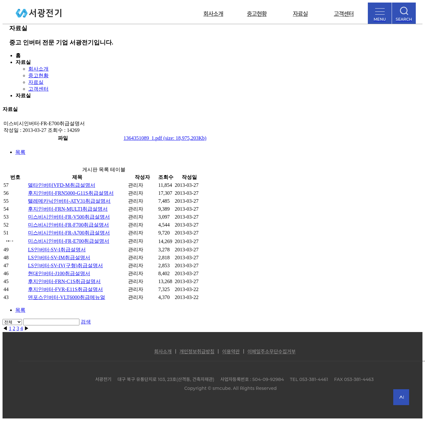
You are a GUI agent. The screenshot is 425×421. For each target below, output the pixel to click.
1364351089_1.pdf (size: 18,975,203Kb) (165, 138)
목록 (20, 152)
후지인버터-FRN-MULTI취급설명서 (68, 209)
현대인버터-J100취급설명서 (59, 273)
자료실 (300, 13)
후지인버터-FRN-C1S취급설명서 (64, 281)
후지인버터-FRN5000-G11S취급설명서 (71, 193)
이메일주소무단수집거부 (271, 352)
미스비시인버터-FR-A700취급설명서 (69, 232)
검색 (86, 321)
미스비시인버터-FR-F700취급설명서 (68, 224)
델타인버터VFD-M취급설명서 (61, 185)
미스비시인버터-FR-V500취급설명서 (69, 217)
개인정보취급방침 (196, 352)
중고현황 (256, 13)
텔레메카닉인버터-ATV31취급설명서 (69, 201)
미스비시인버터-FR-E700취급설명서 (68, 241)
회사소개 (213, 13)
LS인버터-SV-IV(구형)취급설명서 (65, 265)
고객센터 (344, 13)
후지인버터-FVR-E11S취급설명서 (65, 289)
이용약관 (230, 352)
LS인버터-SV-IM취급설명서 (59, 257)
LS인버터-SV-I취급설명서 (57, 249)
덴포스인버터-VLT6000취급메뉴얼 (66, 297)
